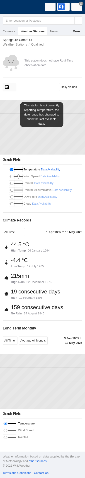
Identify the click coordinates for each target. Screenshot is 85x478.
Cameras (9, 31)
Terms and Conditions (17, 473)
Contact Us (41, 473)
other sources (38, 461)
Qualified (37, 44)
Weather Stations (33, 31)
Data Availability (50, 169)
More (76, 31)
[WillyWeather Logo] (10, 7)
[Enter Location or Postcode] (42, 20)
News (54, 31)
